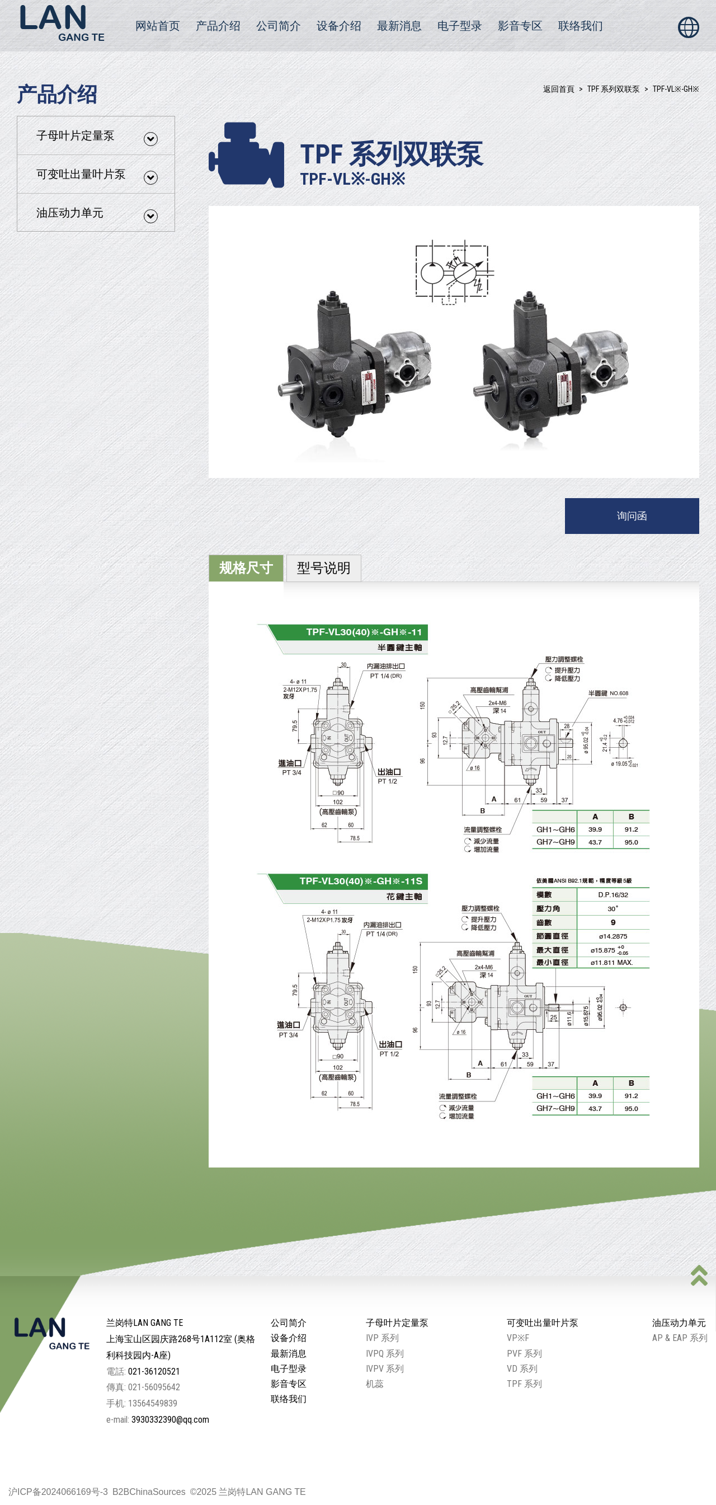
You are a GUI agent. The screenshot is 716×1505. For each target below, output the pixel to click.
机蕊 (375, 1384)
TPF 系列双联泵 (613, 89)
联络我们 (580, 25)
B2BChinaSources (149, 1492)
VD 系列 (522, 1368)
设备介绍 (339, 25)
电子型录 (459, 25)
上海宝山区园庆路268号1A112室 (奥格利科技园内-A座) (180, 1347)
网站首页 (157, 25)
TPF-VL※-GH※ (676, 89)
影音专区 (520, 25)
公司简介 (278, 25)
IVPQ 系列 (385, 1353)
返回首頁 (558, 89)
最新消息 (399, 25)
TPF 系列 (524, 1384)
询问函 (632, 516)
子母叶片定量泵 (97, 137)
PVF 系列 (524, 1353)
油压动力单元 (97, 214)
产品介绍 (218, 25)
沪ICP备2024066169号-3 (58, 1492)
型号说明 (324, 568)
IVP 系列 (382, 1338)
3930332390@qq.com (170, 1419)
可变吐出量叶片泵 (97, 176)
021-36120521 (154, 1371)
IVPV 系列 (385, 1368)
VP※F (518, 1338)
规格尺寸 (246, 568)
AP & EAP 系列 (680, 1338)
